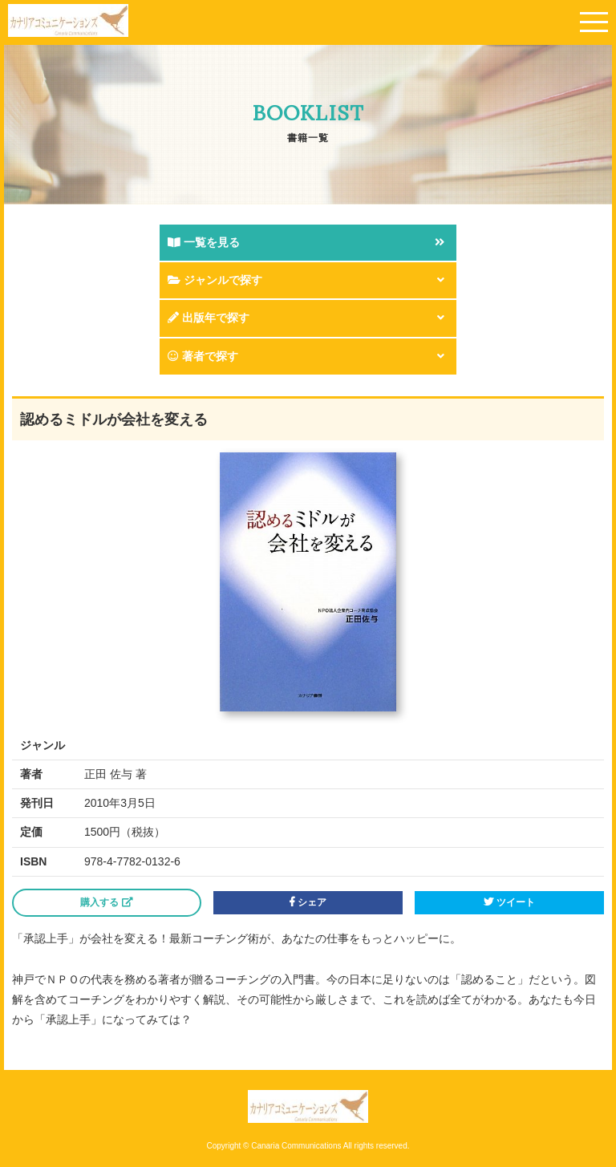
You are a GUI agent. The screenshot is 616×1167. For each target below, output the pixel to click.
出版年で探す (208, 317)
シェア (308, 902)
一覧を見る (204, 242)
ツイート (509, 902)
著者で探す (203, 356)
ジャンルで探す (215, 280)
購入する (106, 902)
